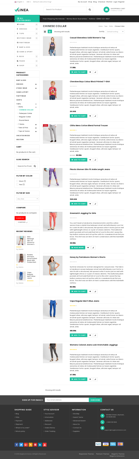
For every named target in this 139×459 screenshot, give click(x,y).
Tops (18, 104)
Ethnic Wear (21, 88)
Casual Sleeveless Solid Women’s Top (87, 37)
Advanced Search (79, 421)
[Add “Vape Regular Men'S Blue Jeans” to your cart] (78, 335)
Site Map (76, 414)
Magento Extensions (117, 456)
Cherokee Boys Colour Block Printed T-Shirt (90, 81)
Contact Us (77, 428)
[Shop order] (115, 31)
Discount (48, 424)
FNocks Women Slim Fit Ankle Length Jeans (90, 169)
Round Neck (24, 120)
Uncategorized (23, 136)
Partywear (21, 96)
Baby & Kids (21, 80)
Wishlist (109, 2)
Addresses (48, 421)
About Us (76, 424)
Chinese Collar (26, 110)
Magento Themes (118, 454)
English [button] (19, 2)
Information (49, 417)
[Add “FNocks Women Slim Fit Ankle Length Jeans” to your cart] (78, 204)
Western (20, 140)
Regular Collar (25, 117)
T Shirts (21, 124)
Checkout (101, 2)
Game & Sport (22, 92)
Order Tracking (50, 431)
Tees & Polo (23, 127)
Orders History (50, 428)
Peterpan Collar (25, 113)
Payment (19, 421)
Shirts (20, 107)
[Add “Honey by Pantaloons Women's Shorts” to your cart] (78, 291)
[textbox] (27, 199)
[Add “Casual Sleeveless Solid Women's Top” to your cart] (78, 72)
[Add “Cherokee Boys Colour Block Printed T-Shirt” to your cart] (78, 116)
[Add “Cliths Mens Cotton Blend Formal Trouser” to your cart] (78, 160)
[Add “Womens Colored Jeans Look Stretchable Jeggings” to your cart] (78, 379)
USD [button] (29, 2)
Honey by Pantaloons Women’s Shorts (87, 257)
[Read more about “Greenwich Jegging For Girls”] (77, 247)
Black (21, 181)
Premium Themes (102, 454)
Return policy (20, 431)
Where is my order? (22, 428)
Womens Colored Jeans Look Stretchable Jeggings (94, 345)
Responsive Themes (86, 454)
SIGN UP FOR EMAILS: (32, 400)
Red (20, 185)
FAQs (17, 417)
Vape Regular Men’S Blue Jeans (84, 301)
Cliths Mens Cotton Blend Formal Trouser (89, 125)
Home (100, 26)
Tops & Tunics (24, 131)
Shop (90, 2)
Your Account (49, 414)
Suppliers (76, 431)
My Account (82, 2)
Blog (95, 2)
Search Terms (78, 417)
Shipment (19, 424)
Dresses (19, 84)
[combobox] (27, 198)
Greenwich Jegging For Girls (83, 213)
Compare (22, 222)
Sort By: (102, 31)
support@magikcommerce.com (115, 430)
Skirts (19, 100)
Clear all (20, 218)
